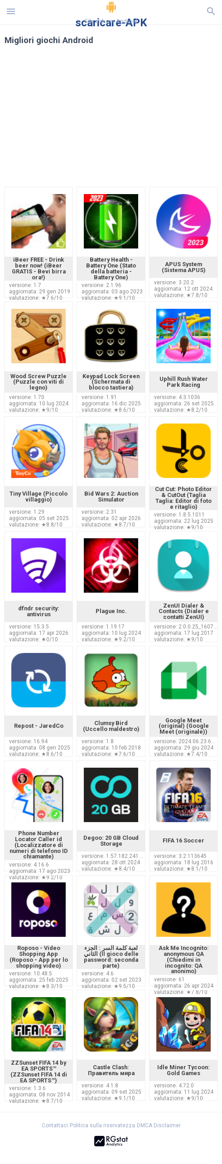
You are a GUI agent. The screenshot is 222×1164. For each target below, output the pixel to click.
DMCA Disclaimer (159, 1125)
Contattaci (55, 1125)
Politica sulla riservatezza (102, 1125)
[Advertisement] (111, 121)
